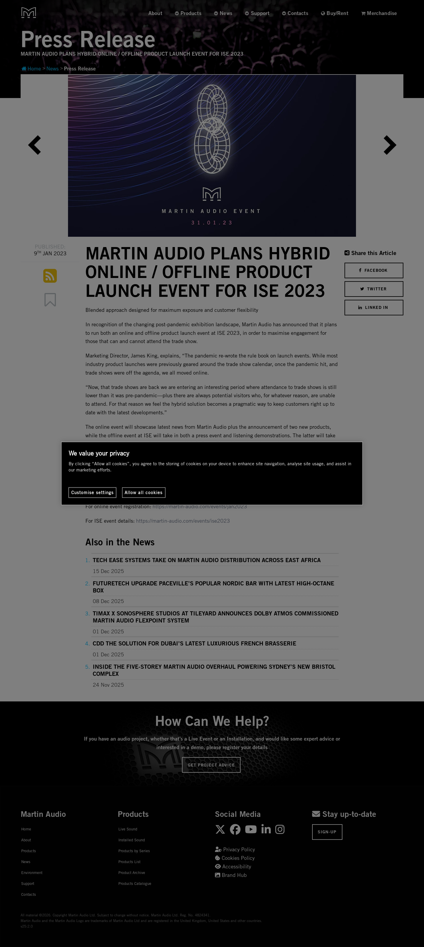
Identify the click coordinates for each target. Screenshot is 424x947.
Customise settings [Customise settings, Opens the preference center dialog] (92, 492)
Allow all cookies (144, 492)
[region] (212, 473)
